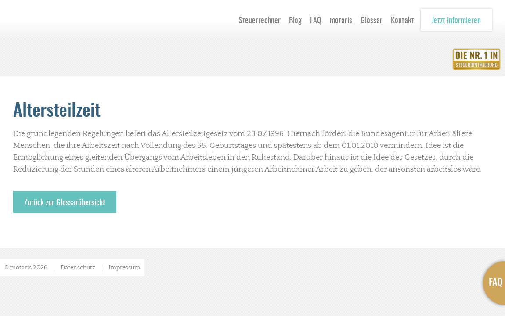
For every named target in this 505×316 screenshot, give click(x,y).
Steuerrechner (259, 21)
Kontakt (402, 21)
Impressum (124, 267)
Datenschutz (78, 267)
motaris (341, 21)
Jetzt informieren (456, 21)
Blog (295, 21)
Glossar (371, 21)
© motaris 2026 (25, 267)
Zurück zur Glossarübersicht (64, 203)
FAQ (315, 21)
